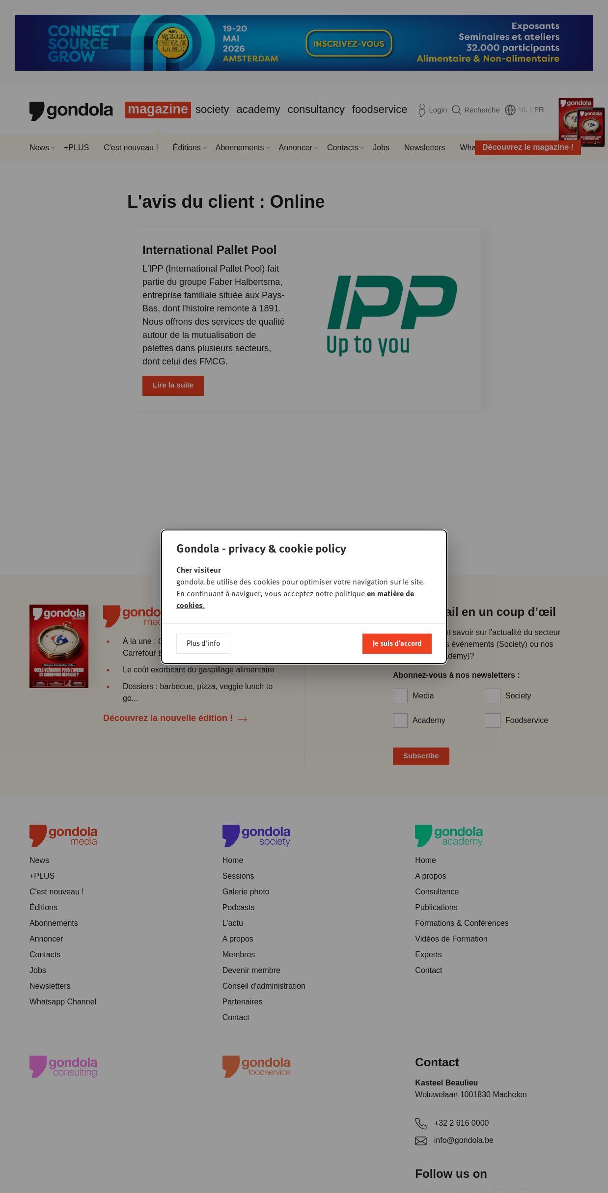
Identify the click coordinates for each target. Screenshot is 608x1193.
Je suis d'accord (397, 643)
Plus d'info (203, 643)
